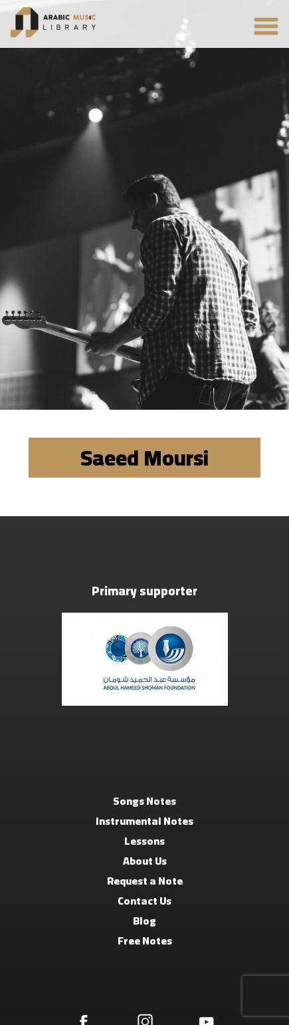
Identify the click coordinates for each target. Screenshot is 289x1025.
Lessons (144, 841)
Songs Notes (144, 801)
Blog (144, 921)
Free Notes (145, 941)
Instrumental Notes (144, 821)
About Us (145, 861)
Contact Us (144, 901)
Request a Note (145, 881)
